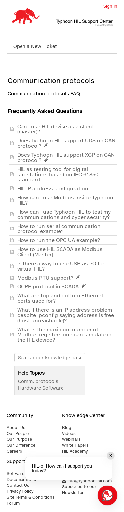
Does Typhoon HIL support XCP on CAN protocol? (66, 157)
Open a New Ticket (35, 46)
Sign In (110, 6)
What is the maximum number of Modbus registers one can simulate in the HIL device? (64, 334)
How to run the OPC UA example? (60, 240)
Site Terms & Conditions (31, 497)
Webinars (71, 439)
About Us (16, 427)
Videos (69, 433)
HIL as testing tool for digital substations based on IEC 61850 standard (57, 174)
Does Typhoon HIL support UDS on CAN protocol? (66, 143)
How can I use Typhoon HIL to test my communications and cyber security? (64, 214)
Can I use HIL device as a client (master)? (55, 128)
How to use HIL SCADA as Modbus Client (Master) (60, 251)
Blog (66, 427)
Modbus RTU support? (50, 278)
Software (52, 388)
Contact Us (18, 485)
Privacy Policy (20, 491)
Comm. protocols (38, 381)
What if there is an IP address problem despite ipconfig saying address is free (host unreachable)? (65, 315)
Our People (18, 433)
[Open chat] (107, 495)
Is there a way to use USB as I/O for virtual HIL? (60, 266)
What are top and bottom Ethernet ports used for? (60, 298)
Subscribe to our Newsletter (79, 489)
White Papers (75, 445)
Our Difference (21, 445)
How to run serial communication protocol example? (59, 228)
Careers (14, 451)
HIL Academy (75, 451)
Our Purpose (19, 439)
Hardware (29, 388)
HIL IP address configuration (54, 188)
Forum (13, 503)
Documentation (22, 479)
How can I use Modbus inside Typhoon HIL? (65, 200)
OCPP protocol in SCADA (52, 286)
